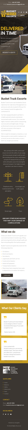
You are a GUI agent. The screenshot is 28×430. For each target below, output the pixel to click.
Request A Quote (9, 52)
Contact (6, 393)
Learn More (7, 275)
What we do (7, 389)
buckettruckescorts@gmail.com (16, 4)
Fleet (5, 391)
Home (6, 382)
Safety (6, 387)
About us (6, 384)
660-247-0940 (16, 2)
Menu (22, 15)
